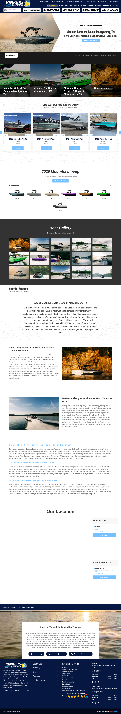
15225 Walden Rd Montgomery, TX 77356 (104, 570)
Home (61, 5)
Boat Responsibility (68, 682)
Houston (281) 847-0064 (56, 654)
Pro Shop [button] (98, 5)
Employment (66, 673)
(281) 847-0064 (113, 1)
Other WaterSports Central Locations (73, 690)
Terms (27, 690)
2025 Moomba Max (74, 139)
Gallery (104, 55)
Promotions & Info (67, 680)
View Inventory (36, 654)
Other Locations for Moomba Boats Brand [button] (19, 607)
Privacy (6, 690)
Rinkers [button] (106, 5)
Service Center (66, 688)
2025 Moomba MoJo (18, 139)
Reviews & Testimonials (50, 5)
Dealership (112, 55)
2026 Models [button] (14, 185)
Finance (83, 5)
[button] (19, 244)
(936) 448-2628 (90, 1)
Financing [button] (36, 676)
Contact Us (65, 676)
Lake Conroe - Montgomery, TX (75, 1)
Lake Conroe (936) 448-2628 (80, 654)
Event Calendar (67, 684)
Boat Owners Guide (68, 678)
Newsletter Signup (67, 671)
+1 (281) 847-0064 (97, 671)
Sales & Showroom (68, 686)
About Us (65, 667)
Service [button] (90, 5)
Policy (17, 690)
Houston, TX (102, 1)
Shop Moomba (60, 181)
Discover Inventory (82, 55)
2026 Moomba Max (103, 139)
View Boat (18, 148)
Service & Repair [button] (39, 680)
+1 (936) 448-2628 (97, 692)
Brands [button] (76, 5)
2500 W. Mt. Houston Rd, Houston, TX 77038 (105, 528)
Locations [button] (114, 5)
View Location (104, 535)
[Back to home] (18, 4)
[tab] (51, 154)
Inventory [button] (68, 5)
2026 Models (95, 55)
